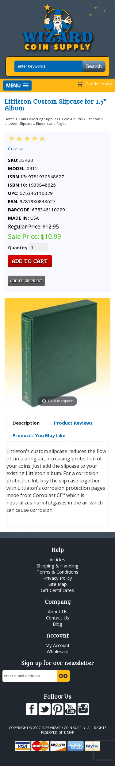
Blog (57, 624)
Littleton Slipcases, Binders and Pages (35, 123)
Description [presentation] (26, 423)
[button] (17, 85)
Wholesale (57, 651)
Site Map (57, 584)
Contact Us (57, 618)
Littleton (93, 119)
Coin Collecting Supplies (38, 119)
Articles (57, 559)
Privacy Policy (57, 578)
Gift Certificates (57, 590)
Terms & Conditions (57, 572)
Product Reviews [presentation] (73, 423)
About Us (57, 611)
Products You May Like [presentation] (39, 435)
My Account (57, 645)
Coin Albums (72, 119)
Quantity (18, 248)
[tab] (26, 423)
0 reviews (16, 148)
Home (10, 119)
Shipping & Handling (58, 566)
